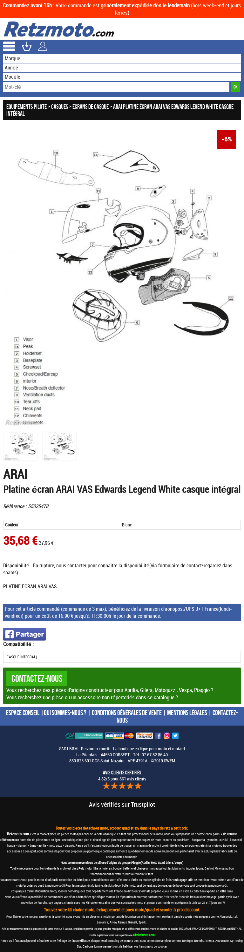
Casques (59, 106)
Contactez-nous (36, 678)
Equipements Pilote (26, 106)
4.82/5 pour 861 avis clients (122, 776)
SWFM (169, 761)
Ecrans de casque (90, 106)
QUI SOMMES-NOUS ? (65, 712)
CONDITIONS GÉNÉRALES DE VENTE (127, 712)
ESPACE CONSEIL (22, 712)
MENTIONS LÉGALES (187, 712)
